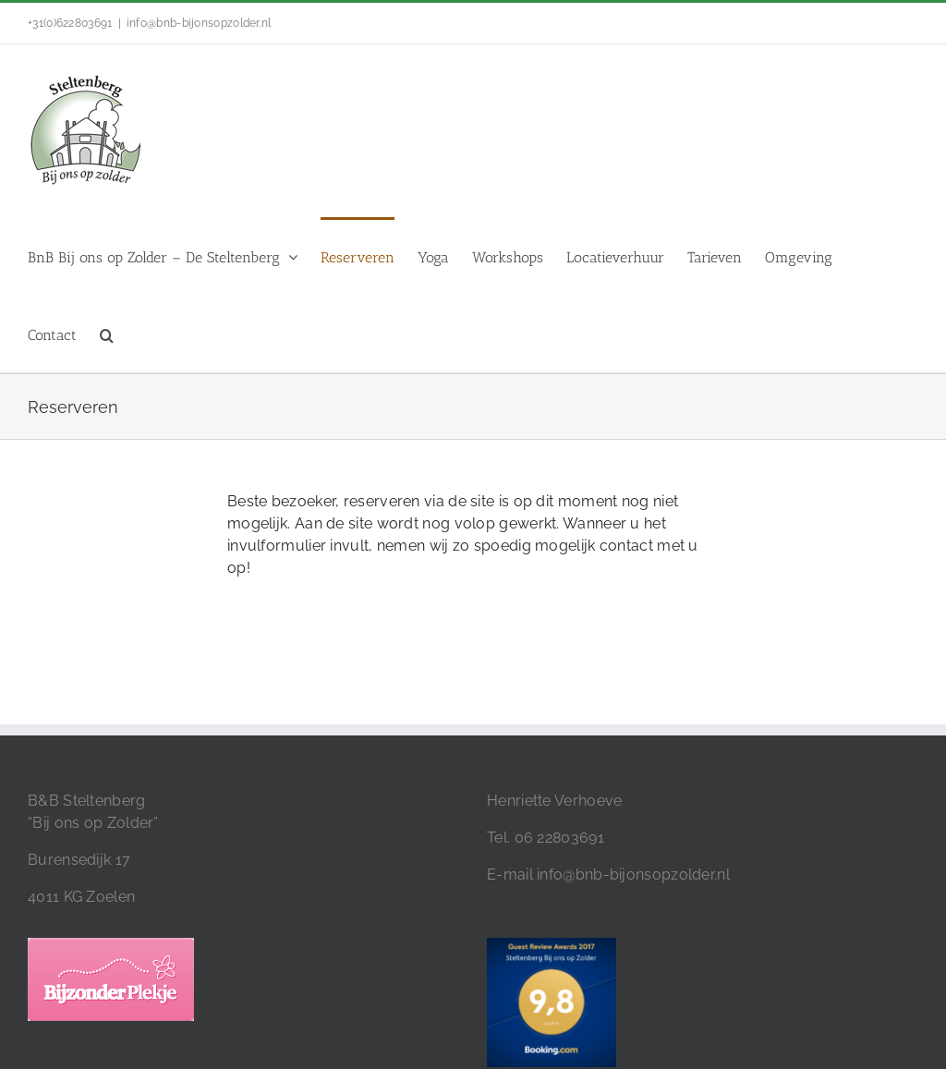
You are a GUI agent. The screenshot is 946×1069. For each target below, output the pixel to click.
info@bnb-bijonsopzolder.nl (199, 23)
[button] (107, 333)
